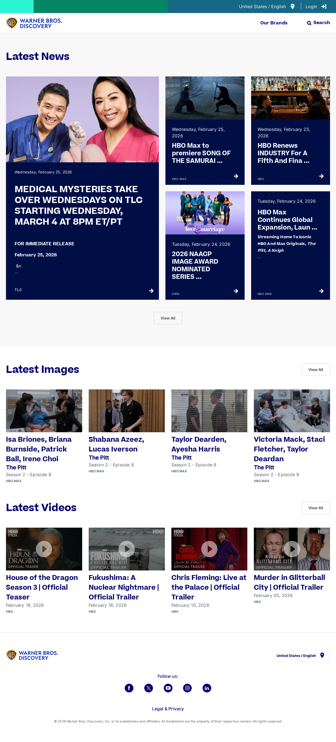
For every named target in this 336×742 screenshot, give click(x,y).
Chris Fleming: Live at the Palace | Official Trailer (209, 587)
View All (168, 318)
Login (316, 6)
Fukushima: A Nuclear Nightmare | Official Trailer (124, 587)
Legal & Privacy (168, 708)
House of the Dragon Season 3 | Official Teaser (42, 587)
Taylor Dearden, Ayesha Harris (198, 444)
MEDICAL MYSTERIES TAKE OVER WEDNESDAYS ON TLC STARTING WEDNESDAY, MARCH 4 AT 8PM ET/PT (79, 205)
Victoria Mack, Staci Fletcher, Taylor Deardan (289, 449)
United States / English (267, 6)
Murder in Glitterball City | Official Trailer (289, 582)
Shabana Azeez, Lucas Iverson (116, 444)
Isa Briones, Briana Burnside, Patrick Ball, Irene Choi (39, 449)
